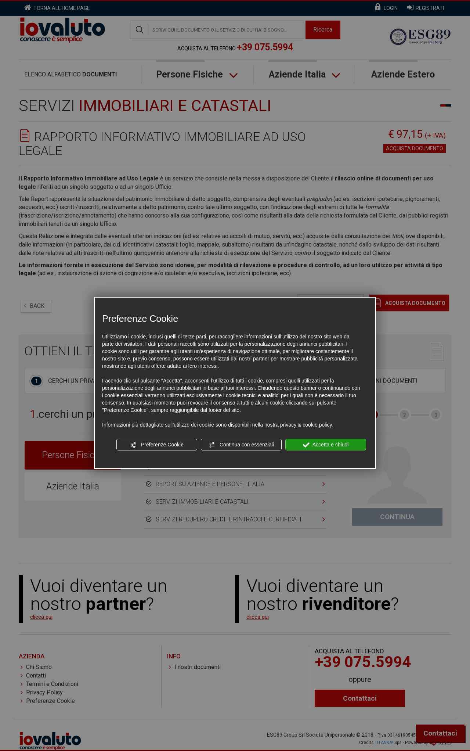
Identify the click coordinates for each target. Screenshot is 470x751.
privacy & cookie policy (306, 425)
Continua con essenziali (241, 445)
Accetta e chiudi (326, 445)
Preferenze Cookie (157, 445)
